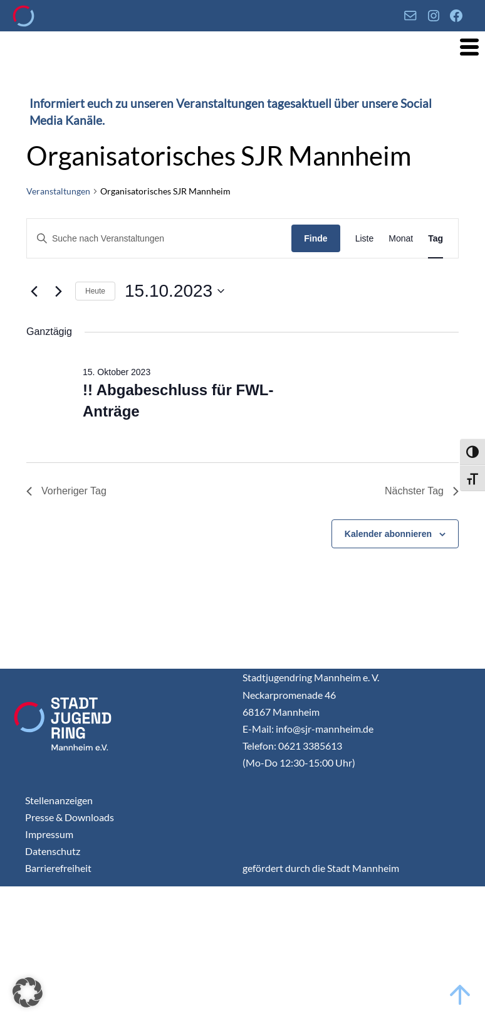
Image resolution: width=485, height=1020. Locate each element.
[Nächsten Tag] (58, 291)
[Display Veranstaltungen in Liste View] (364, 238)
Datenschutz (52, 851)
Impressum (49, 834)
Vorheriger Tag (66, 491)
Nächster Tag (422, 491)
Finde (315, 238)
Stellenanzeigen (59, 800)
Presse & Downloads (69, 817)
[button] (27, 992)
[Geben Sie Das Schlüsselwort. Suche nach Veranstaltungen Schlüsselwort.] (159, 238)
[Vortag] (33, 291)
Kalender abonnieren (388, 534)
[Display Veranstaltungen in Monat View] (401, 238)
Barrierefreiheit (58, 868)
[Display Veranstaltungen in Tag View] (435, 238)
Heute (95, 291)
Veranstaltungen (58, 191)
